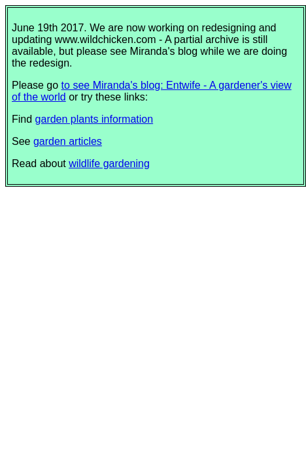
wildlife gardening (109, 163)
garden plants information (94, 119)
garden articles (67, 141)
